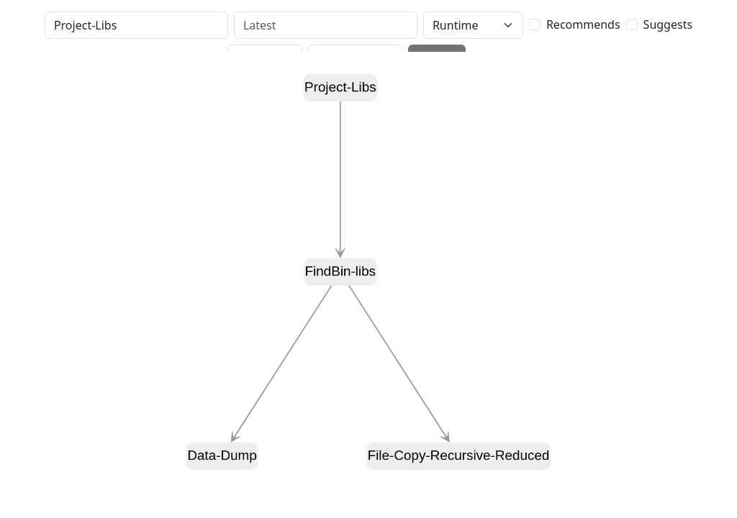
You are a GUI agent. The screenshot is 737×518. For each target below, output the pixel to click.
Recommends (583, 24)
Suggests (667, 24)
